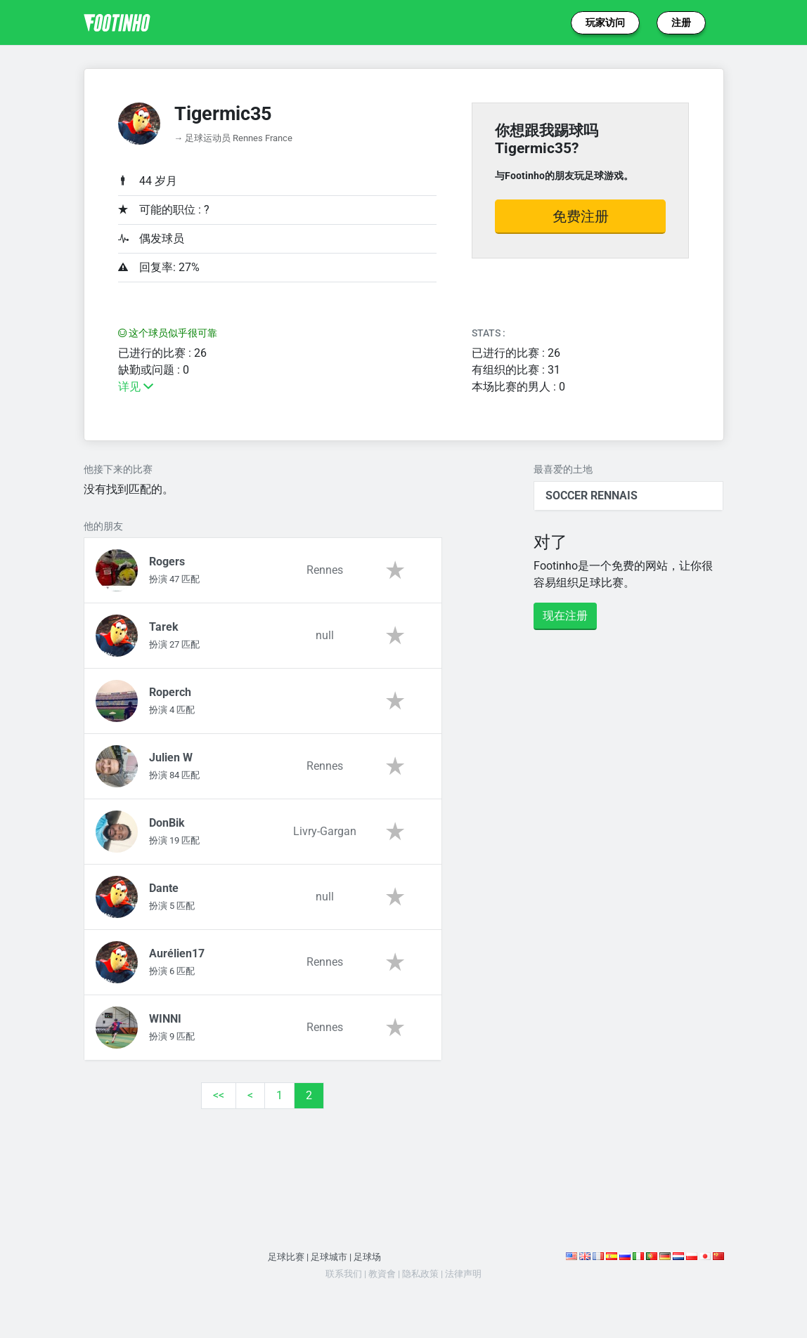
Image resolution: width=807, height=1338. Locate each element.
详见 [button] (135, 386)
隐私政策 (420, 1273)
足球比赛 (286, 1257)
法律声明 (463, 1273)
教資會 (382, 1273)
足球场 (367, 1257)
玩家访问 (605, 22)
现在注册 (565, 615)
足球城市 (329, 1257)
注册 (681, 22)
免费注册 (581, 216)
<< (218, 1095)
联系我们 (343, 1273)
